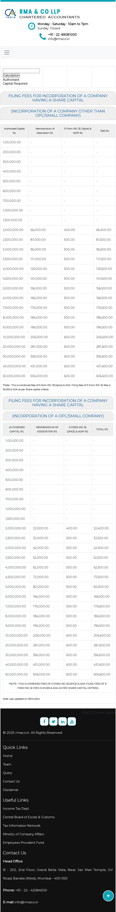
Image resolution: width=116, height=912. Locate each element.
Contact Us (11, 781)
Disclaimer (11, 790)
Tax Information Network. (22, 826)
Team (7, 764)
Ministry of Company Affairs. (23, 834)
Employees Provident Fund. (23, 843)
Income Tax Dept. (16, 809)
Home (8, 756)
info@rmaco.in (59, 39)
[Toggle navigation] (7, 52)
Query (7, 773)
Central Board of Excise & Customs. (29, 817)
